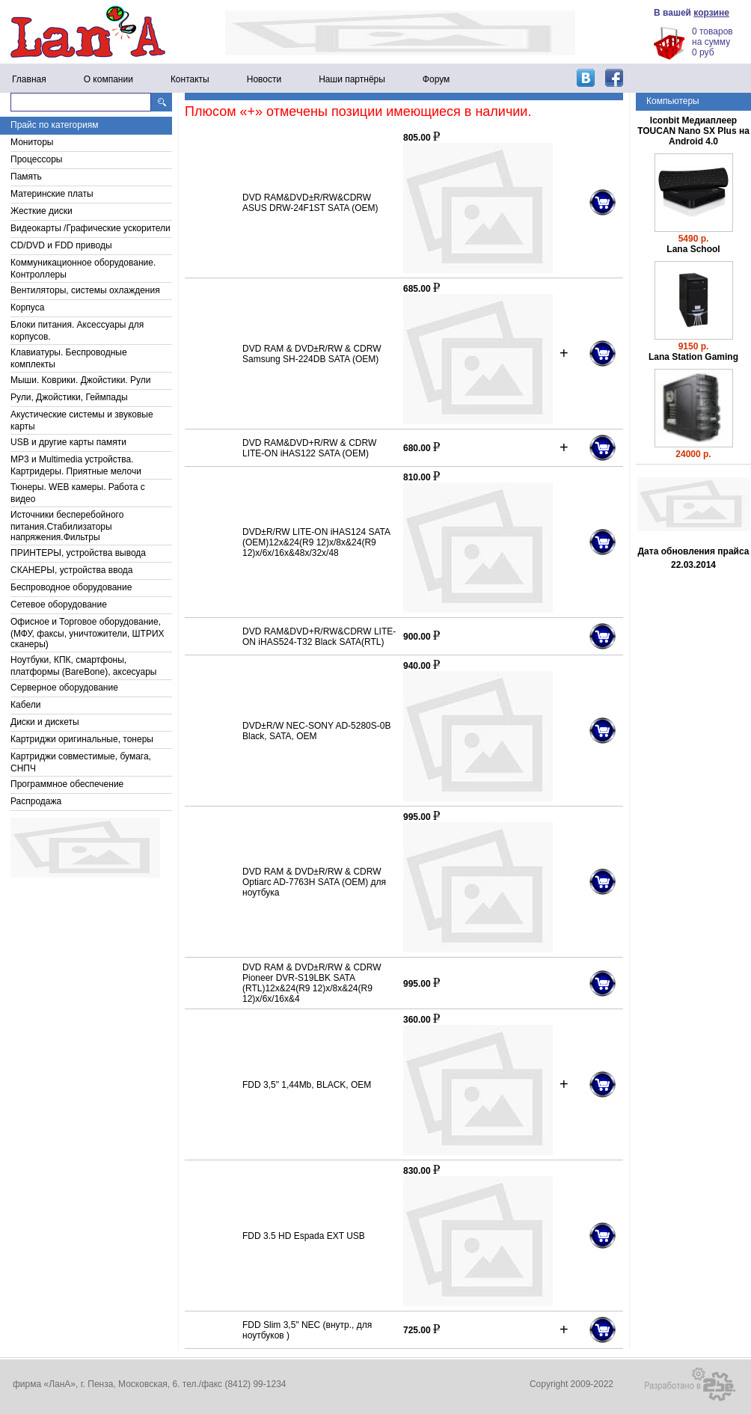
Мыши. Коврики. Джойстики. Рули (80, 380)
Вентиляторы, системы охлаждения (85, 290)
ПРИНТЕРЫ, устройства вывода (78, 553)
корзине (711, 12)
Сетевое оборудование (58, 604)
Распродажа (35, 801)
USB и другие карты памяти (68, 442)
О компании (108, 79)
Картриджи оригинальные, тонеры (81, 739)
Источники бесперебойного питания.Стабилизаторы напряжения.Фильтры (66, 525)
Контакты (190, 79)
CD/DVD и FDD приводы (61, 245)
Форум (436, 79)
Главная (29, 79)
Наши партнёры (352, 79)
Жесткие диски (41, 211)
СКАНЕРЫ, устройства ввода (71, 570)
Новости (264, 79)
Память (26, 176)
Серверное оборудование (64, 687)
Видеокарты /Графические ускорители (90, 228)
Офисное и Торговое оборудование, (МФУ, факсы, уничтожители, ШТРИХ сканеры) (87, 632)
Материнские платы (52, 194)
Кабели (25, 705)
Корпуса (27, 307)
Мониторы (31, 142)
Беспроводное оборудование (71, 587)
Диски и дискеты (44, 722)
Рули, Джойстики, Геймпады (69, 397)
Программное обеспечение (66, 784)
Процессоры (36, 159)
